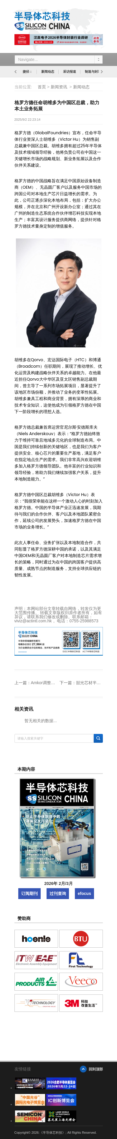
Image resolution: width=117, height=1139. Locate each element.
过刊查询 (58, 893)
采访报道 (69, 71)
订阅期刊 (29, 893)
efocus (84, 893)
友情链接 (22, 1069)
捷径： (27, 71)
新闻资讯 (59, 86)
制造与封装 (93, 71)
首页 (42, 86)
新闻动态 (47, 71)
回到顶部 (96, 1069)
